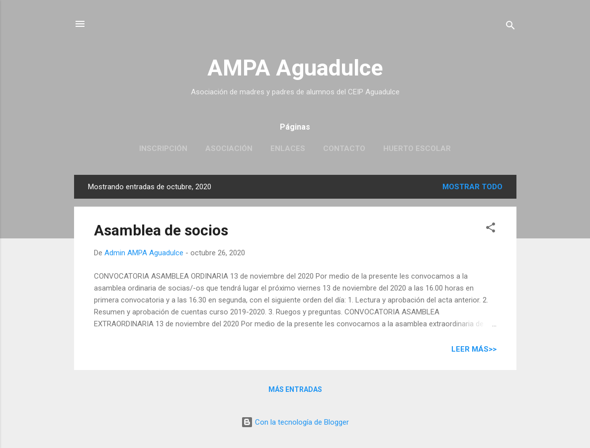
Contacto (344, 148)
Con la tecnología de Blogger (295, 422)
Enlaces (287, 148)
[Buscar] (510, 27)
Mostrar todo (472, 186)
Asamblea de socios (161, 230)
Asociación (229, 148)
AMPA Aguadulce (295, 68)
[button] (491, 229)
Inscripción (163, 148)
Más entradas (295, 389)
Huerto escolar (417, 148)
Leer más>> (474, 349)
